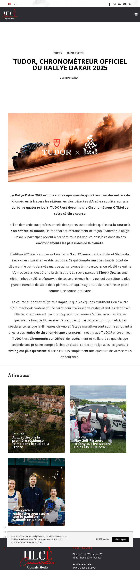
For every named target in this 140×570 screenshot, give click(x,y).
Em (4, 542)
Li (4, 527)
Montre (58, 52)
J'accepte (120, 539)
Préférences (102, 539)
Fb (4, 537)
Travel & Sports (75, 52)
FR (9, 4)
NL (15, 4)
